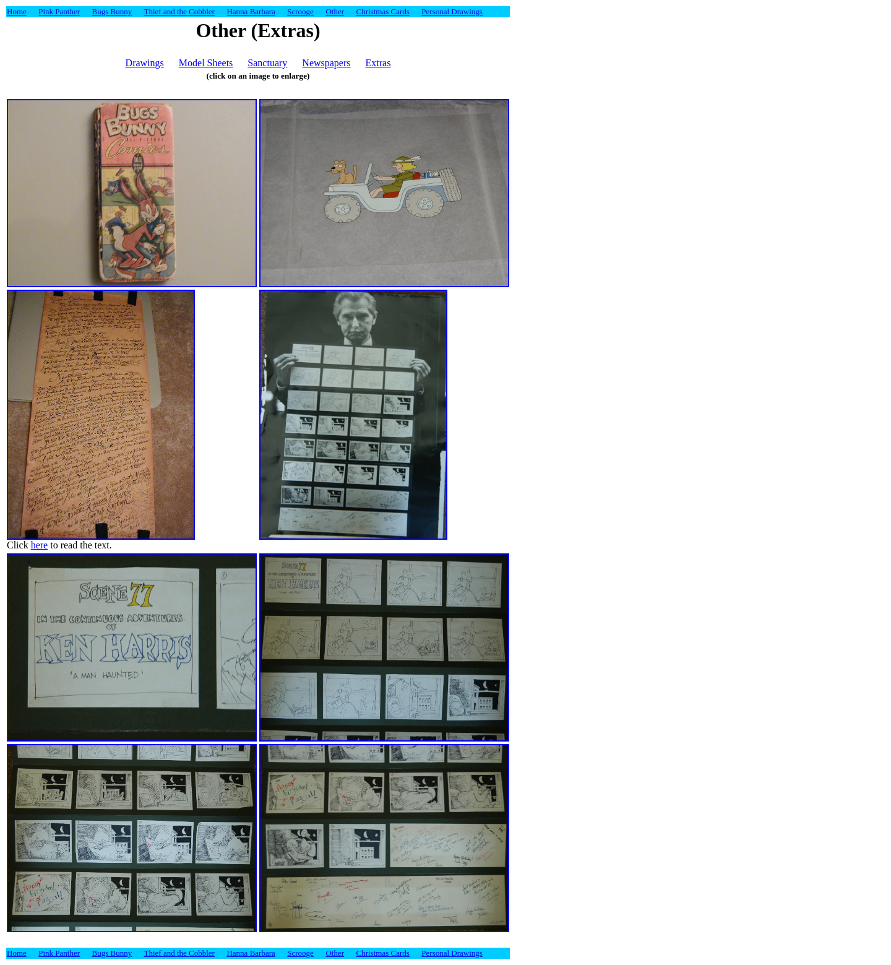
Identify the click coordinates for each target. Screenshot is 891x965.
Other (334, 11)
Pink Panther (59, 11)
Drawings (145, 63)
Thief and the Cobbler (179, 11)
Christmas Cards (383, 11)
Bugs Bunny (112, 11)
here (39, 545)
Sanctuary (267, 63)
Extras (378, 63)
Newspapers (326, 63)
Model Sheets (206, 63)
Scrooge (300, 11)
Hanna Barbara (250, 11)
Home (17, 11)
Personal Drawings (452, 11)
